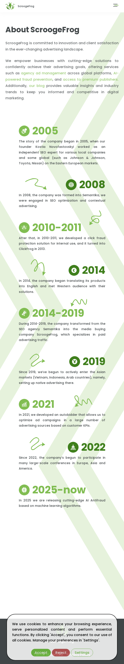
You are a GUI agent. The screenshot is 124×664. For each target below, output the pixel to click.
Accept (41, 652)
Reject (60, 652)
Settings (82, 652)
